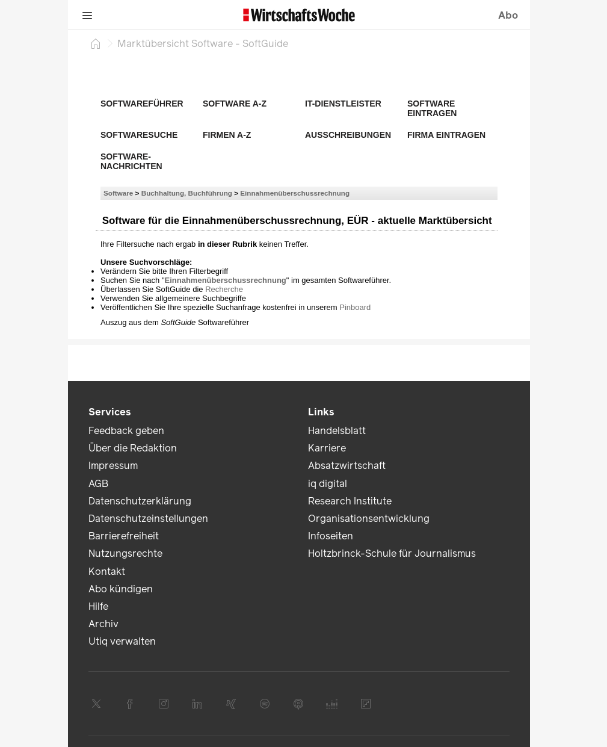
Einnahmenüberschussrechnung (295, 193)
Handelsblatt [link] (337, 431)
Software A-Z (235, 103)
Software (118, 193)
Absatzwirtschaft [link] (347, 466)
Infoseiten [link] (330, 536)
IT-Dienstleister (343, 103)
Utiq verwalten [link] (122, 641)
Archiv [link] (103, 624)
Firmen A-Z (227, 135)
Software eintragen (432, 108)
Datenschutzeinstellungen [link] (148, 518)
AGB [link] (98, 484)
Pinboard (355, 307)
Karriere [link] (327, 448)
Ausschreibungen (348, 135)
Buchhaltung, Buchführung (186, 193)
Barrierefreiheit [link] (123, 536)
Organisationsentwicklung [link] (369, 518)
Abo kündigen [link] (120, 589)
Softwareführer (141, 103)
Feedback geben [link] (126, 431)
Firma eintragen (446, 135)
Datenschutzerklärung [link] (139, 501)
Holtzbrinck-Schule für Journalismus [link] (392, 553)
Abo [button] (508, 15)
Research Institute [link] (350, 501)
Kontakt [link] (106, 571)
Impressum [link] (113, 466)
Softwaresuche (138, 135)
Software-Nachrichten (131, 161)
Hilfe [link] (98, 606)
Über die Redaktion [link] (132, 448)
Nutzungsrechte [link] (125, 553)
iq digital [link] (327, 484)
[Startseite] (95, 43)
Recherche (224, 289)
